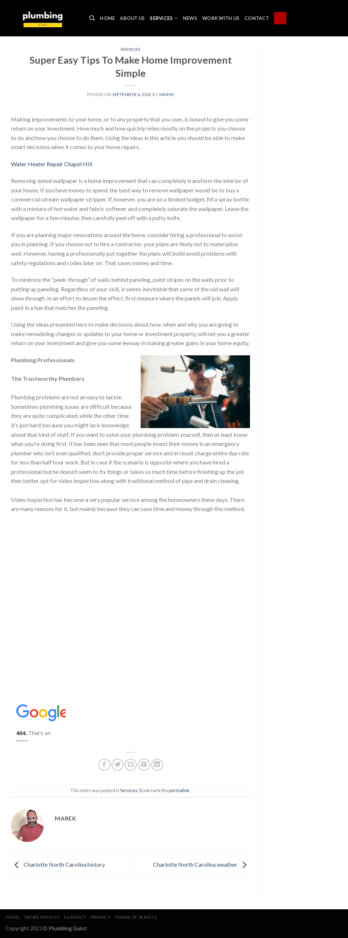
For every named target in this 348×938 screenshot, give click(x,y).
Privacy (100, 917)
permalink (179, 790)
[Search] (92, 18)
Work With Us (220, 18)
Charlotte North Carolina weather (201, 864)
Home (107, 18)
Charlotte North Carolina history (58, 864)
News (190, 18)
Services (164, 18)
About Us (132, 18)
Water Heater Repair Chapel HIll (51, 163)
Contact (257, 18)
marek (166, 94)
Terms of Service (136, 917)
